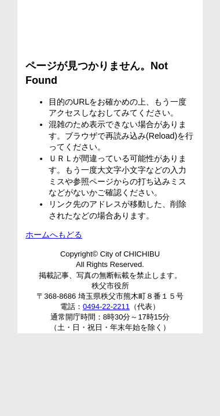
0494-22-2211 (106, 306)
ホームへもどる (53, 234)
